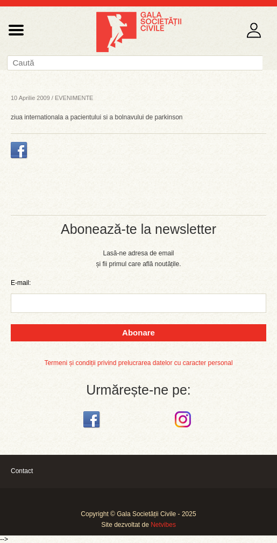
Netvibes (163, 524)
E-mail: (21, 283)
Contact (22, 471)
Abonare (138, 332)
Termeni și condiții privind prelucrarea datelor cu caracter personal (138, 363)
